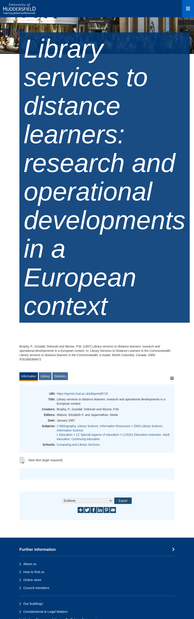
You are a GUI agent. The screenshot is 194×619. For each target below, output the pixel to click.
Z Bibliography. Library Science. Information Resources (93, 426)
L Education (64, 434)
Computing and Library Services (78, 444)
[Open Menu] (188, 8)
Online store (32, 580)
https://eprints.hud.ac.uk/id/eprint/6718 (82, 393)
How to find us (33, 572)
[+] (172, 378)
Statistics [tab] (60, 376)
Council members (36, 588)
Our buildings (33, 603)
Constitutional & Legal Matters (45, 611)
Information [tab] (28, 376)
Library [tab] (45, 376)
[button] (21, 460)
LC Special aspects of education (97, 434)
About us (29, 564)
